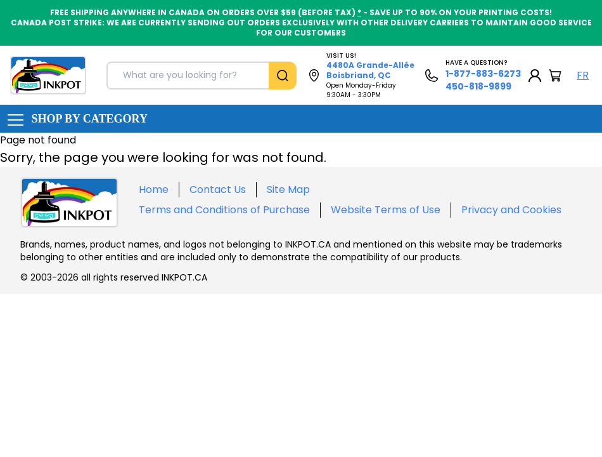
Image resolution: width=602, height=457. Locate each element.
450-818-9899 (478, 86)
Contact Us (217, 189)
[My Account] (534, 75)
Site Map (288, 189)
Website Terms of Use (385, 209)
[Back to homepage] (48, 75)
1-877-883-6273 (483, 73)
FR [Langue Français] (583, 75)
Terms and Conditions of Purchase (224, 209)
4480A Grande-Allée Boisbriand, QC (370, 70)
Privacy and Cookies (511, 209)
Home (154, 189)
